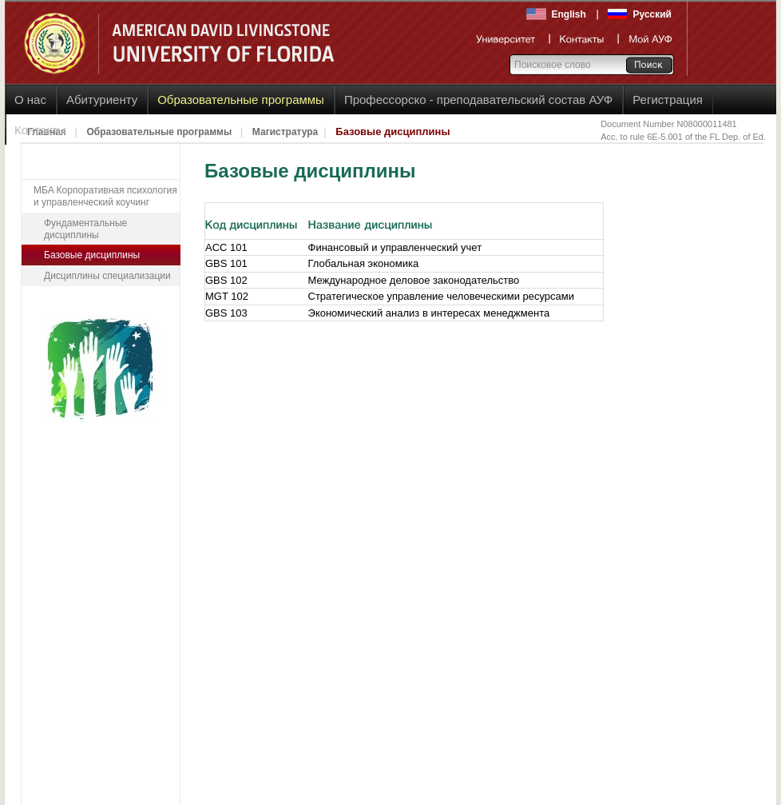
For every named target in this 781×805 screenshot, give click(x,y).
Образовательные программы (240, 99)
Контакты (40, 130)
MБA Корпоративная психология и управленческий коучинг (105, 196)
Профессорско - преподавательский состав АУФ (478, 99)
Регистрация (667, 99)
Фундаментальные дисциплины (85, 229)
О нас (30, 99)
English (569, 14)
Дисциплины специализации (107, 275)
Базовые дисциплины (92, 255)
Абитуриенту (101, 99)
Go (649, 64)
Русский (652, 14)
